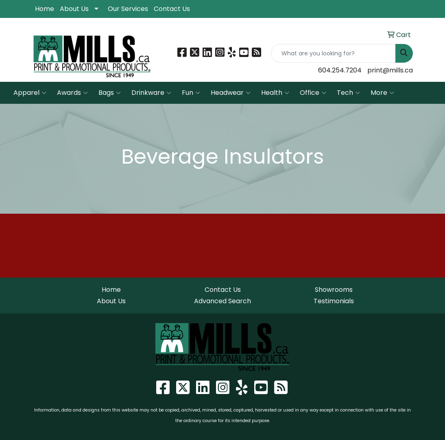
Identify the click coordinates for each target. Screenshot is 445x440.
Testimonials (334, 301)
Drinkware (151, 93)
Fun (191, 93)
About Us (74, 8)
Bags (109, 93)
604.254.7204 (340, 70)
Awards (72, 93)
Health (275, 93)
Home (44, 8)
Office (313, 93)
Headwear (231, 93)
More (382, 93)
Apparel (29, 93)
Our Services (128, 8)
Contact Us (172, 8)
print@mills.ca (390, 70)
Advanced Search (222, 301)
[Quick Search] (333, 53)
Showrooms (334, 289)
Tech (348, 93)
